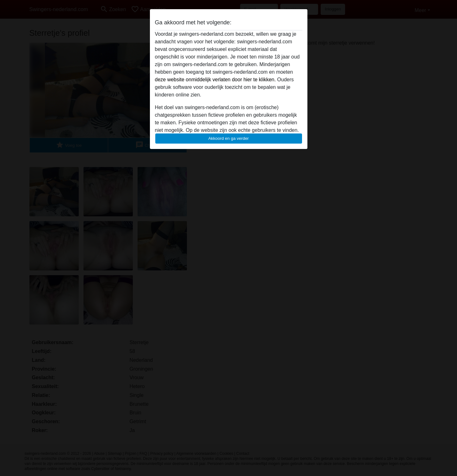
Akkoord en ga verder (228, 138)
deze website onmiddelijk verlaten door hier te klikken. (215, 79)
